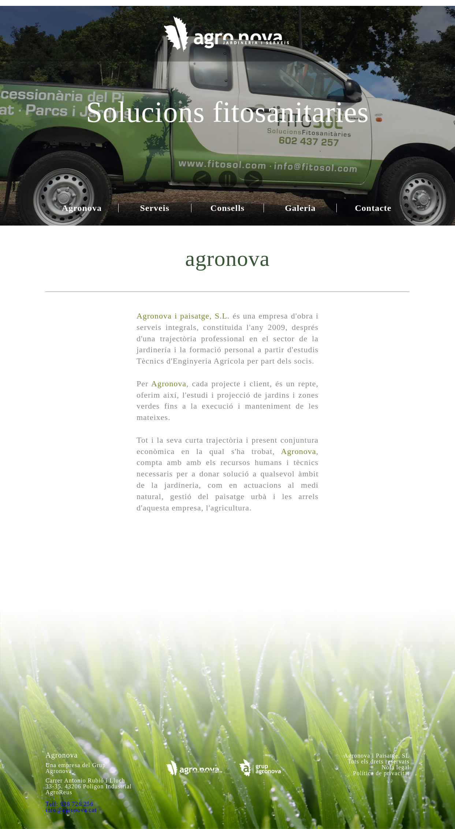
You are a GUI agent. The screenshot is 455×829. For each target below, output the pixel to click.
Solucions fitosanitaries (227, 112)
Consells (227, 208)
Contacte (373, 208)
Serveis (154, 208)
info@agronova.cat (71, 810)
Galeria (300, 208)
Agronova (82, 208)
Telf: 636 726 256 (69, 804)
